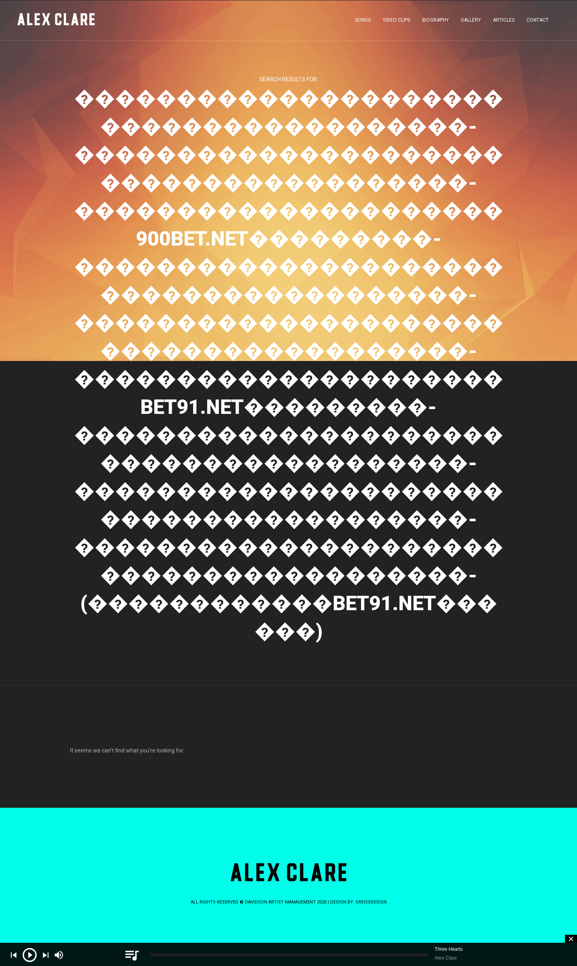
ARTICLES (503, 21)
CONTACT (538, 21)
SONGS (363, 21)
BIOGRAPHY (435, 21)
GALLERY (471, 21)
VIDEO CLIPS (396, 21)
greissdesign (371, 902)
